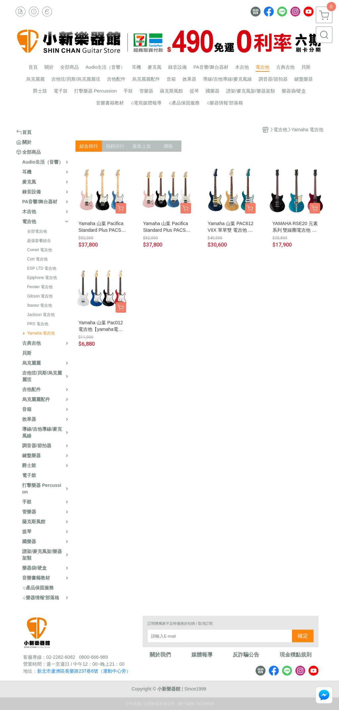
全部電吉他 (37, 231)
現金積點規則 (296, 654)
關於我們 (160, 654)
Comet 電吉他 (39, 250)
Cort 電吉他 (37, 259)
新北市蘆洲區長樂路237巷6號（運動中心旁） (84, 671)
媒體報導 (202, 654)
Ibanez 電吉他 (39, 305)
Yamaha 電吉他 (41, 333)
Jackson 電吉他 (41, 314)
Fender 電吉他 (40, 287)
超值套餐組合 (39, 240)
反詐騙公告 (246, 654)
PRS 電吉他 (37, 324)
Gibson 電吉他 (40, 296)
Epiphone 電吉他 (42, 277)
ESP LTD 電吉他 (41, 268)
